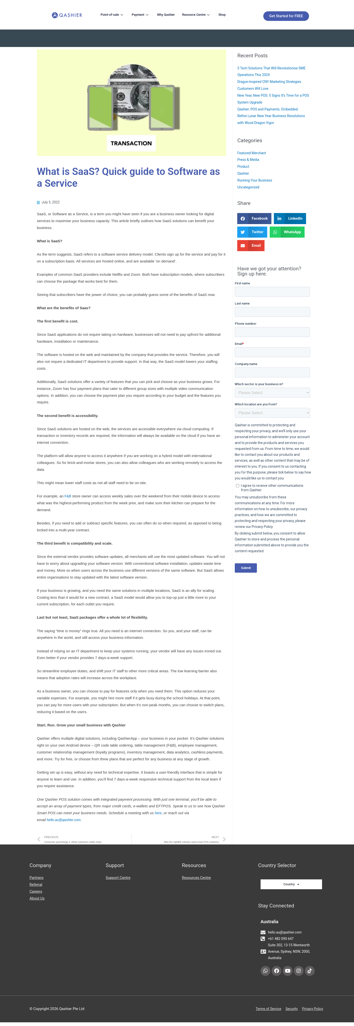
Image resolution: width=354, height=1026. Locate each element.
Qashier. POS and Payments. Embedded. (270, 109)
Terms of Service (265, 1013)
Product (243, 166)
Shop (234, 14)
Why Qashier (172, 14)
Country (291, 886)
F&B (68, 496)
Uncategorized (249, 187)
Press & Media (249, 159)
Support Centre (118, 879)
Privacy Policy (313, 1013)
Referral (36, 886)
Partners (37, 879)
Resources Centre (196, 879)
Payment (145, 14)
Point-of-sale (114, 14)
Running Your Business (256, 180)
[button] (254, 218)
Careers (36, 892)
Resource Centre (206, 14)
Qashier (243, 173)
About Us (37, 899)
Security (290, 1013)
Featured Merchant (252, 153)
